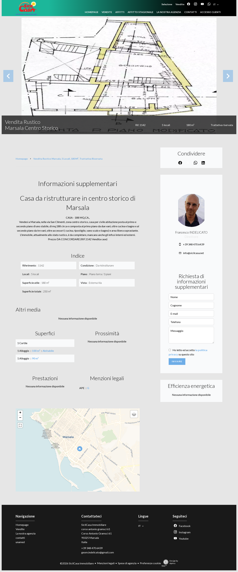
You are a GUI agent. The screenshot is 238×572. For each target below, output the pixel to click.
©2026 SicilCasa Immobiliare (77, 563)
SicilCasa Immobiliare (93, 524)
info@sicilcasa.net (193, 252)
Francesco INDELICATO (191, 232)
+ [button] (20, 412)
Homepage (22, 158)
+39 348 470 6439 (193, 244)
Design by (170, 563)
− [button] (20, 417)
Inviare (177, 361)
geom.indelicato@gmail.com (97, 552)
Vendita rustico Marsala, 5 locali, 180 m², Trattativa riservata (67, 158)
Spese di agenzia (127, 563)
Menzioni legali (105, 563)
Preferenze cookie (150, 563)
